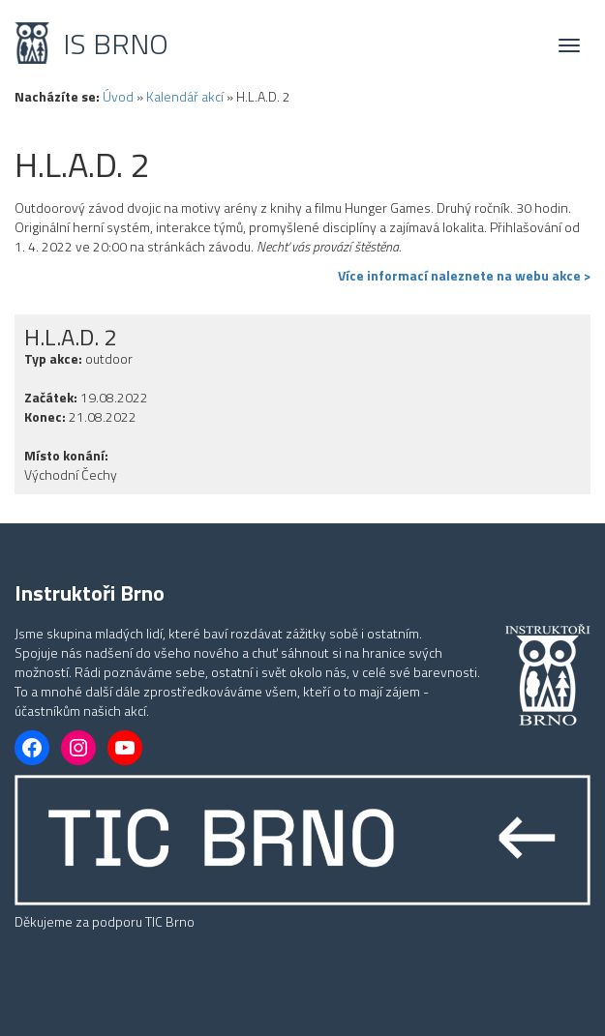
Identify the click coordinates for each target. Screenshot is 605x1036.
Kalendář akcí (185, 96)
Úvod (118, 96)
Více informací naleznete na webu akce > (464, 275)
